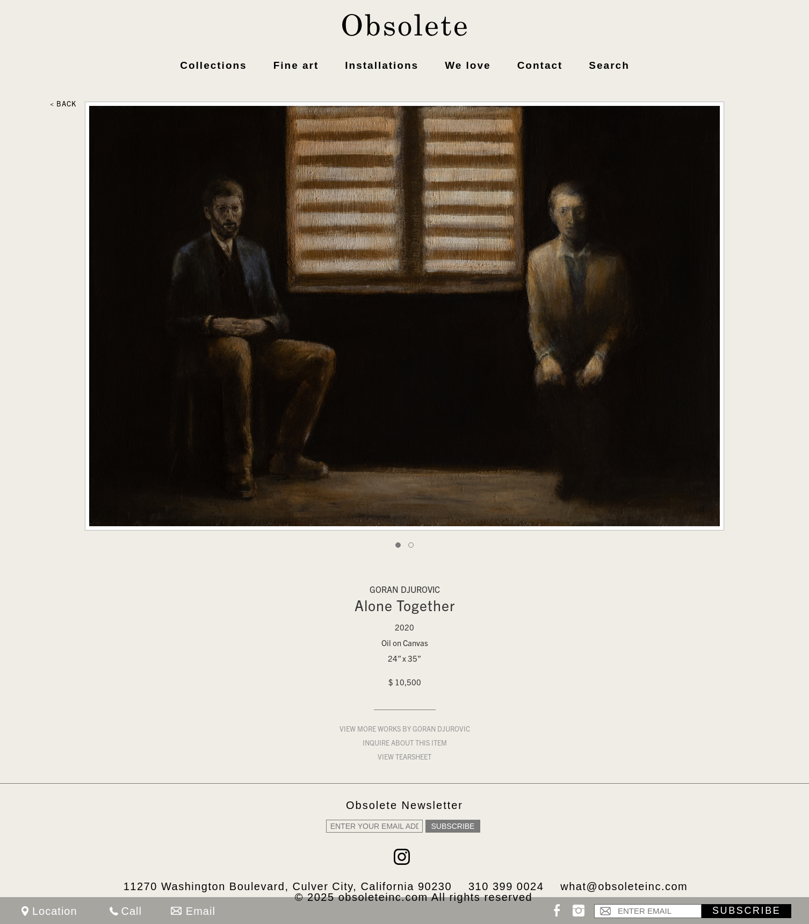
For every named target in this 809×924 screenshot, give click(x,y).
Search (609, 65)
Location (54, 911)
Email (200, 911)
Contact (540, 65)
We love (467, 65)
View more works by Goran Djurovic (405, 730)
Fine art (296, 65)
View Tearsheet (404, 758)
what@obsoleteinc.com (624, 886)
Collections (213, 65)
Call (131, 911)
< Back (63, 105)
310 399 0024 (506, 886)
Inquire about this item (405, 744)
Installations (381, 65)
